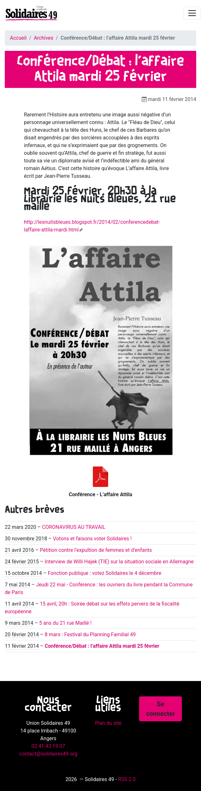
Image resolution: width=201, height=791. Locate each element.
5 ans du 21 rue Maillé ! (65, 623)
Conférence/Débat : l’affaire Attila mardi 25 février (102, 646)
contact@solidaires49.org (48, 754)
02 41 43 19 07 (48, 746)
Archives (43, 38)
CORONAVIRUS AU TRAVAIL (73, 527)
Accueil (18, 38)
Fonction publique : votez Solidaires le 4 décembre (104, 573)
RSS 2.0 (127, 779)
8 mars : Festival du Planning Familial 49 (90, 634)
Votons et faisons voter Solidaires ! (92, 539)
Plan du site (108, 723)
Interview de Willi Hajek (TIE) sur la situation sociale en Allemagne (119, 562)
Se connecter (160, 708)
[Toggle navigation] (192, 13)
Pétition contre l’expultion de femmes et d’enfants (96, 550)
